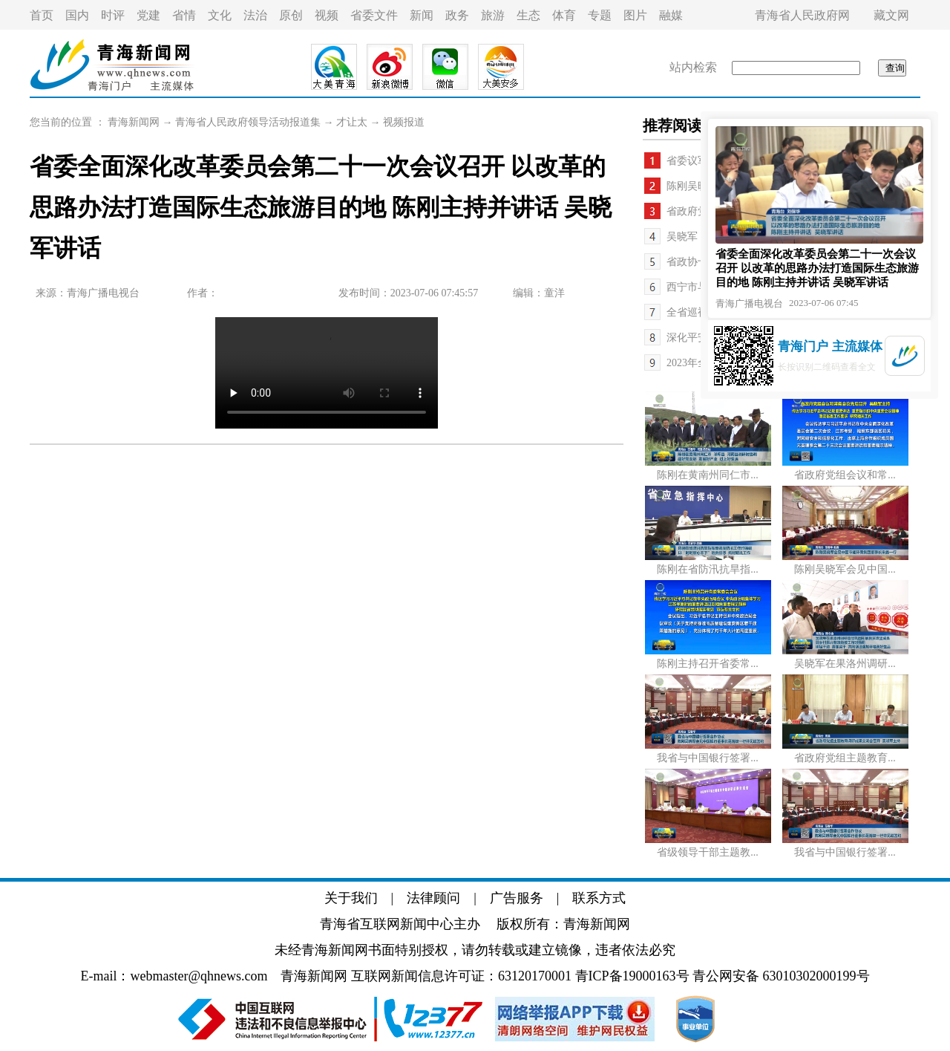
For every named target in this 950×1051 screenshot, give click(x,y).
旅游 (493, 15)
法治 (255, 15)
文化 (220, 15)
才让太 (351, 122)
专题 (600, 15)
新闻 (421, 15)
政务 (457, 15)
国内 (77, 15)
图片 (635, 15)
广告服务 (516, 898)
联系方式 (599, 898)
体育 (564, 15)
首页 (41, 15)
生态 (528, 15)
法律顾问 (433, 898)
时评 (113, 15)
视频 (326, 15)
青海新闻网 (134, 122)
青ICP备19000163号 (632, 976)
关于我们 (351, 898)
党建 (148, 15)
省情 (184, 15)
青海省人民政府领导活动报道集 (248, 122)
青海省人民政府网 (802, 15)
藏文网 (891, 15)
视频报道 (404, 122)
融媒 (671, 15)
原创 (291, 15)
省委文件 (374, 15)
